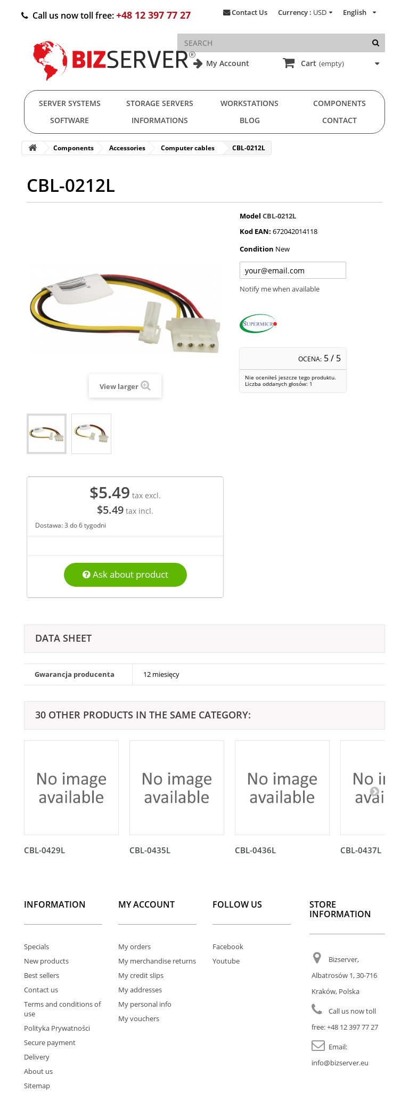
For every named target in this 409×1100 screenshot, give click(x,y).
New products (46, 961)
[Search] (375, 43)
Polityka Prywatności (57, 1028)
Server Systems (70, 103)
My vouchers (138, 1018)
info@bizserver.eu (340, 1062)
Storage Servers (159, 103)
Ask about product (125, 574)
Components (339, 103)
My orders (134, 946)
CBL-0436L (255, 850)
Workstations (249, 103)
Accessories (127, 147)
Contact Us (249, 12)
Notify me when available (280, 289)
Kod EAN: (255, 231)
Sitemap (37, 1085)
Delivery (37, 1057)
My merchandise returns (157, 961)
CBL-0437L (360, 850)
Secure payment (50, 1042)
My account (146, 904)
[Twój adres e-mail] (293, 270)
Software (69, 120)
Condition (257, 249)
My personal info (144, 1004)
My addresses (140, 989)
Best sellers (41, 975)
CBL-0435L (149, 850)
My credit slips (140, 975)
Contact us (41, 989)
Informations (160, 120)
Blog (250, 120)
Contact (339, 120)
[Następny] (374, 791)
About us (38, 1071)
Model (250, 216)
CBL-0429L (44, 850)
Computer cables (188, 147)
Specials (36, 946)
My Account (226, 63)
